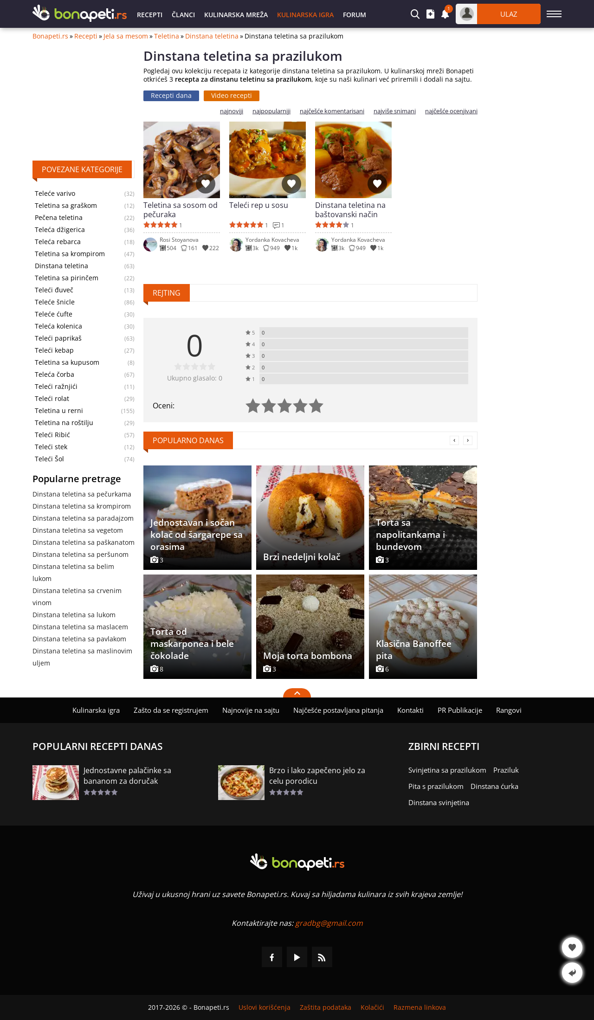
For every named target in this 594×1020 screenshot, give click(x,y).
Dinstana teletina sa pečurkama (81, 494)
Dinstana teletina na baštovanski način (350, 209)
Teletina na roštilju (64, 422)
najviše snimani (395, 111)
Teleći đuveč (54, 290)
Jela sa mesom (125, 36)
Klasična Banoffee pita (414, 650)
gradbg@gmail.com (329, 923)
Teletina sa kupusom (67, 362)
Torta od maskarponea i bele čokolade (192, 644)
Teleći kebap (54, 350)
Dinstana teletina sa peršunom (80, 554)
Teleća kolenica (58, 326)
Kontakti (410, 710)
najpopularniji (271, 111)
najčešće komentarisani (332, 111)
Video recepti (231, 95)
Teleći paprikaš (58, 338)
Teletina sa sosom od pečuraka (180, 209)
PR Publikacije (460, 710)
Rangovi (509, 710)
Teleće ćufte (53, 314)
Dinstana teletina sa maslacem (80, 626)
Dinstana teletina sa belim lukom (73, 572)
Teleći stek (51, 447)
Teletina (166, 36)
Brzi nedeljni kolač (301, 557)
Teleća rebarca (58, 241)
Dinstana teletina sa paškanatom (83, 542)
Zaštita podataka (325, 1007)
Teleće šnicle (55, 302)
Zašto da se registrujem (171, 710)
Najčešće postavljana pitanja (338, 710)
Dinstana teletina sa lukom (74, 614)
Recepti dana (171, 95)
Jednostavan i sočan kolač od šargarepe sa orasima (196, 534)
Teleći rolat (52, 398)
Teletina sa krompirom (70, 254)
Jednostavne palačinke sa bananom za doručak (127, 775)
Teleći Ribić (52, 435)
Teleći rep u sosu (258, 205)
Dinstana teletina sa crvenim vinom (77, 596)
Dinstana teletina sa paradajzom (83, 518)
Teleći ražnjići (56, 386)
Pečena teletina (59, 217)
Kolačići (372, 1007)
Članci (183, 14)
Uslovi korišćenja (265, 1007)
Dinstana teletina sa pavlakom (79, 638)
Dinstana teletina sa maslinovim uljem (82, 656)
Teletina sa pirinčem (66, 278)
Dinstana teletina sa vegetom (77, 530)
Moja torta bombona (307, 656)
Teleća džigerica (60, 229)
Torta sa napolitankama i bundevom (410, 534)
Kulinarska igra (305, 14)
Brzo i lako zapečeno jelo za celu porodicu (317, 775)
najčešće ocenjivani (451, 111)
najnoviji (231, 111)
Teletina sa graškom (66, 205)
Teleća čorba (54, 374)
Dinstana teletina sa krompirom (81, 506)
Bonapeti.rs (50, 36)
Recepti (149, 14)
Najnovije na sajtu (250, 710)
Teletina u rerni (59, 410)
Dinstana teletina (212, 36)
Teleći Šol (49, 459)
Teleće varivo (55, 193)
